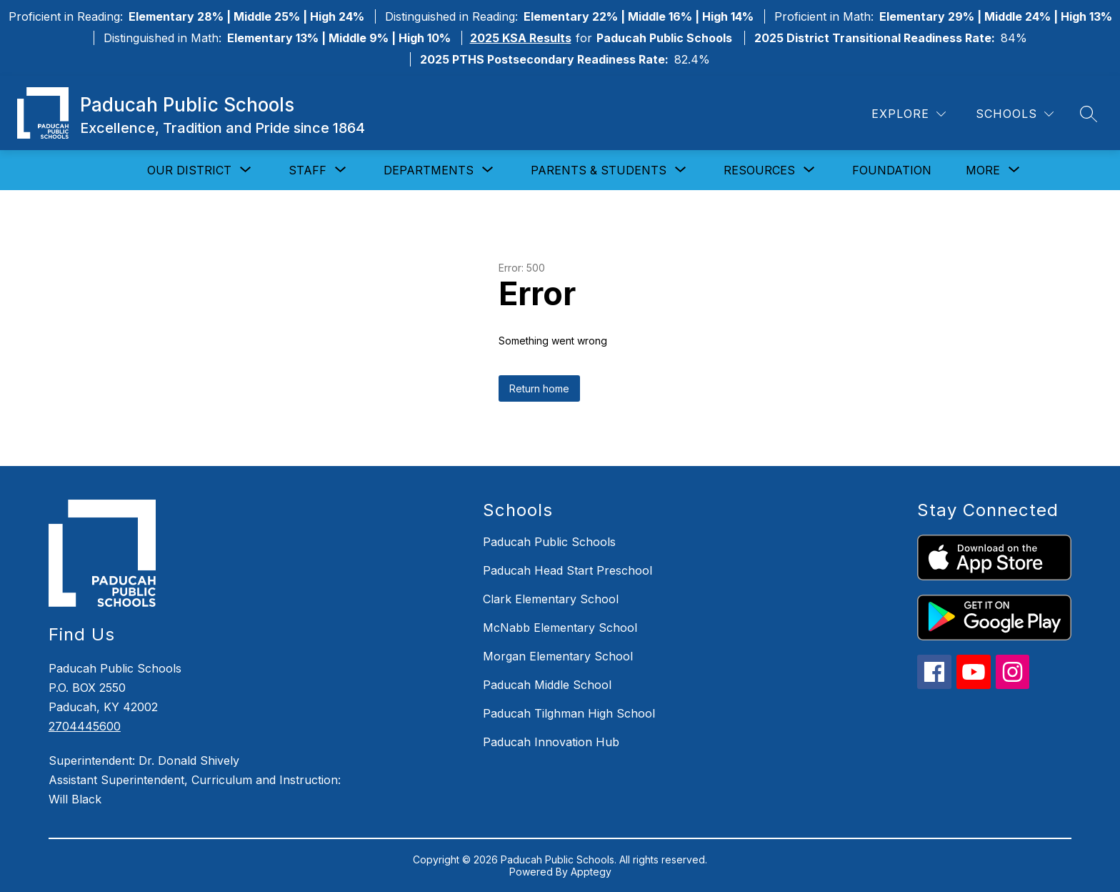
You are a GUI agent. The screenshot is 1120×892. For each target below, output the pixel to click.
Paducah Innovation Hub (551, 742)
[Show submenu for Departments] (429, 170)
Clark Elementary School (551, 599)
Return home (539, 388)
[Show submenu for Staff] (307, 170)
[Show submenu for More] (983, 170)
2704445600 (85, 726)
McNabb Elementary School (560, 627)
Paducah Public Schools (549, 542)
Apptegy (591, 872)
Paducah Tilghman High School (569, 713)
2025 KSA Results (520, 38)
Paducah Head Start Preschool (567, 570)
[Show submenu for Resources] (759, 170)
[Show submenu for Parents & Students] (598, 170)
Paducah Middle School (547, 685)
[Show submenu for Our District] (189, 170)
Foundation (891, 170)
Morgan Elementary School (558, 656)
